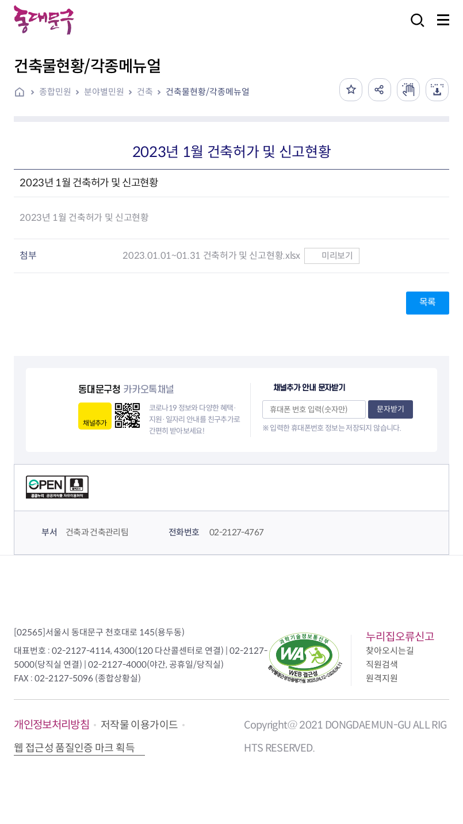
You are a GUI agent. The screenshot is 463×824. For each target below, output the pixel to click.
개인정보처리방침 (51, 724)
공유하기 (379, 89)
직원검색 (382, 664)
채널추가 (94, 423)
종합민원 (55, 91)
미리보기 (332, 255)
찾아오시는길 (390, 650)
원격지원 (382, 678)
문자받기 (390, 409)
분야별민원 (104, 91)
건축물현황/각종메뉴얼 (208, 91)
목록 (427, 302)
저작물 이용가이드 (139, 725)
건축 (145, 91)
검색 (414, 27)
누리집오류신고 (400, 636)
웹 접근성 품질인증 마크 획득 (74, 748)
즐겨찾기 (350, 89)
